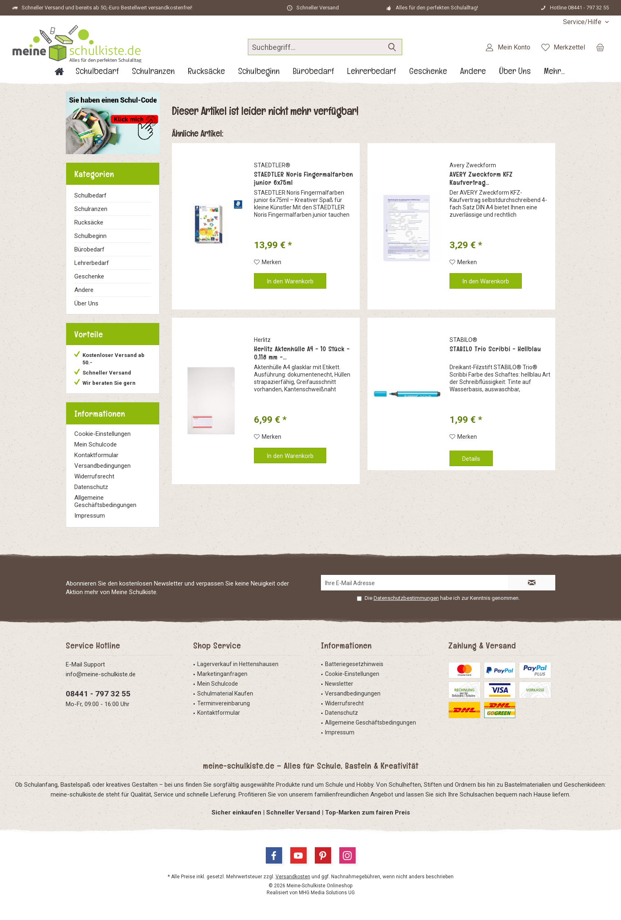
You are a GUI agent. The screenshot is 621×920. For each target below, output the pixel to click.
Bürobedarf (89, 249)
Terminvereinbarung (223, 703)
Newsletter (339, 683)
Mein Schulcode (95, 444)
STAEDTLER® (272, 165)
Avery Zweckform (473, 165)
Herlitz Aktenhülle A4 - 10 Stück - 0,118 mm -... (302, 353)
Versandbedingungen (102, 465)
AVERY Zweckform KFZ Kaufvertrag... (481, 179)
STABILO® (463, 340)
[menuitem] (583, 22)
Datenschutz (91, 487)
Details (471, 458)
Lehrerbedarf (91, 263)
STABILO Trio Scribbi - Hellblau (495, 349)
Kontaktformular (96, 455)
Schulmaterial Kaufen (225, 693)
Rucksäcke (88, 222)
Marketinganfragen (222, 674)
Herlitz (262, 340)
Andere (83, 290)
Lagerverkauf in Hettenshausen (237, 664)
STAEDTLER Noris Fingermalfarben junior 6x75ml (303, 179)
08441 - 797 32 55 (98, 693)
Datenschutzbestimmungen (406, 598)
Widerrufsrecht (94, 476)
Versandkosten (293, 877)
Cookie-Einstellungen (102, 434)
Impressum (89, 515)
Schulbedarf (90, 195)
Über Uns (86, 303)
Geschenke (89, 276)
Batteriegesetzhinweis (354, 664)
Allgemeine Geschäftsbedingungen (105, 501)
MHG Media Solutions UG (327, 892)
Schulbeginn (90, 236)
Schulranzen (90, 209)
